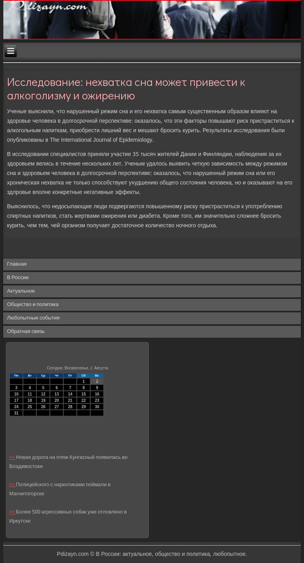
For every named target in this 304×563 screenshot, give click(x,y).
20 (57, 400)
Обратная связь (26, 331)
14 (70, 394)
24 (16, 407)
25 (30, 407)
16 (97, 394)
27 (57, 407)
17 (16, 400)
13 (57, 394)
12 (43, 394)
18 (30, 400)
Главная (17, 264)
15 (84, 394)
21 (70, 400)
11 (30, 394)
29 (84, 407)
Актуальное (21, 291)
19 (43, 400)
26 (43, 407)
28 (70, 407)
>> (12, 457)
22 (84, 400)
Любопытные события (33, 318)
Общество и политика (33, 304)
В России (18, 277)
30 (97, 407)
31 (16, 413)
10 (16, 394)
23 (97, 400)
